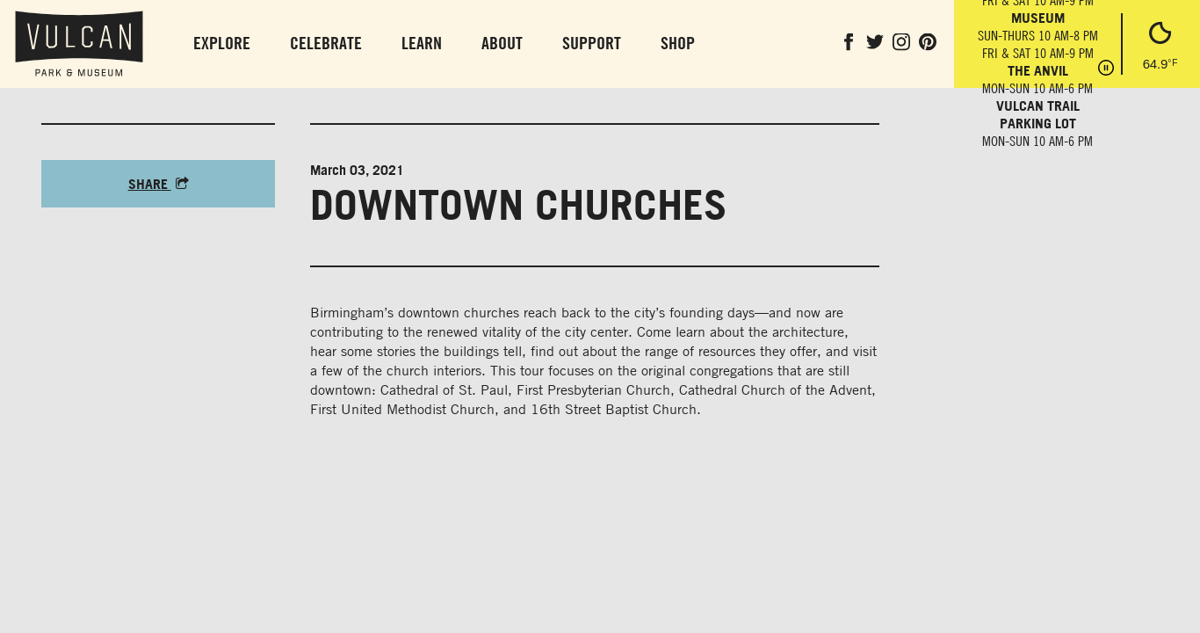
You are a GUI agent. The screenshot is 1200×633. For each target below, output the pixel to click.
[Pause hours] (1106, 69)
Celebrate (326, 43)
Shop (678, 43)
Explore (221, 43)
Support (591, 43)
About (502, 43)
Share (158, 184)
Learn (421, 43)
